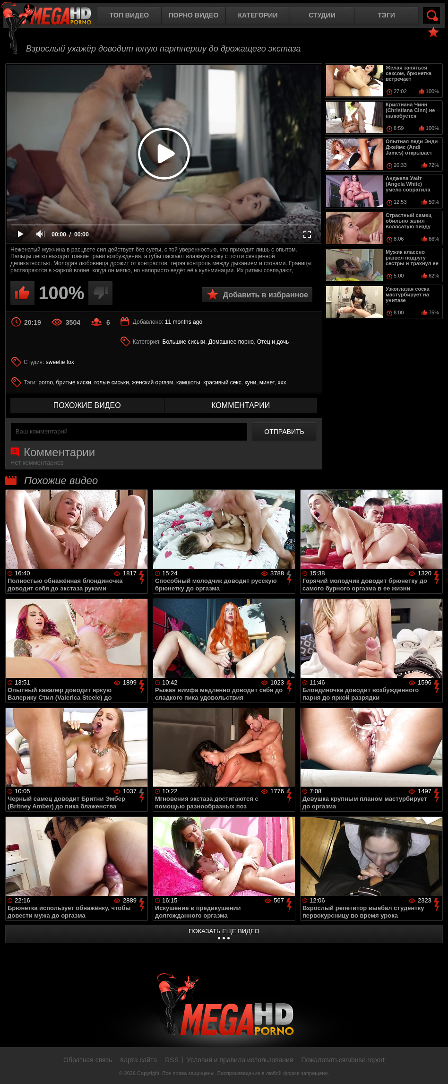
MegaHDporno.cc (54, 16)
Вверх (434, 1066)
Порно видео (194, 15)
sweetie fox (60, 362)
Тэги (386, 15)
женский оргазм (152, 382)
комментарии (240, 405)
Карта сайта (138, 1060)
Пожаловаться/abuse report (343, 1060)
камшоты (188, 382)
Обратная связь (87, 1060)
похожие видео (87, 405)
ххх (282, 382)
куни (250, 382)
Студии (322, 15)
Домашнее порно (231, 341)
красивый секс (222, 382)
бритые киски (73, 382)
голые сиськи (112, 382)
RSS (172, 1060)
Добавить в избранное (265, 295)
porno (45, 382)
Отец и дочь (273, 341)
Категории (258, 15)
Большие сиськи (184, 341)
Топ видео (129, 15)
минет (267, 382)
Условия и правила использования (240, 1060)
